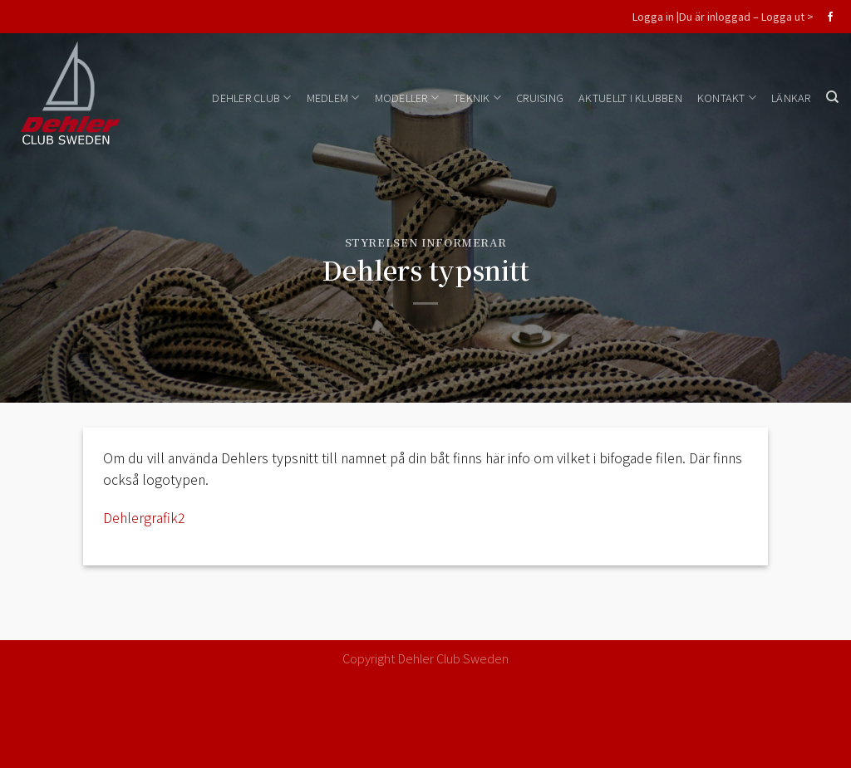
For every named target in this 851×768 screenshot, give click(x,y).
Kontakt (726, 97)
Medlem (333, 97)
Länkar (791, 97)
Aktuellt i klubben (630, 97)
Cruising (539, 97)
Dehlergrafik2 (144, 517)
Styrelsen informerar (426, 242)
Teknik (477, 97)
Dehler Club (251, 97)
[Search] (832, 97)
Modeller (407, 97)
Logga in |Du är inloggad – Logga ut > (723, 16)
